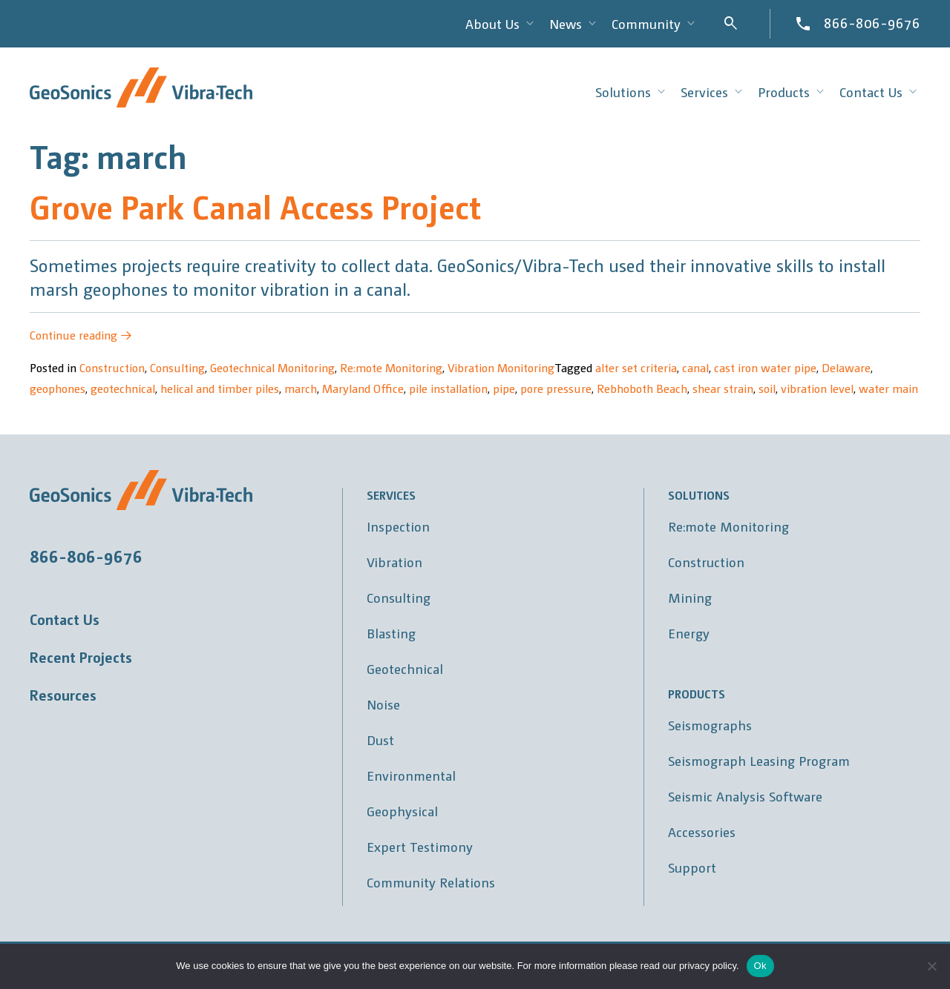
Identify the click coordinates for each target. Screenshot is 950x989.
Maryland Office (363, 388)
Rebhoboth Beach (642, 388)
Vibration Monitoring (501, 367)
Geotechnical (405, 668)
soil (767, 388)
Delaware (846, 367)
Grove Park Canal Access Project (255, 206)
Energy (689, 632)
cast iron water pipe (765, 367)
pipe (504, 388)
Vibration (394, 561)
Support (692, 867)
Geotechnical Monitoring (272, 367)
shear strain (722, 388)
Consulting (177, 367)
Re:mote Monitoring (391, 367)
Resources (63, 694)
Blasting (391, 632)
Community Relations (431, 881)
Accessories (702, 831)
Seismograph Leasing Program (759, 760)
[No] (931, 966)
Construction (112, 367)
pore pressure (556, 388)
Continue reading (81, 335)
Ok (760, 965)
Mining (690, 597)
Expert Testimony (420, 846)
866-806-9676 (872, 22)
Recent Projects (81, 656)
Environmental (411, 775)
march (300, 388)
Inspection (398, 526)
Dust (380, 739)
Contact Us (64, 619)
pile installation (448, 388)
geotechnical (123, 388)
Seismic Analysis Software (745, 795)
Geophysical (402, 810)
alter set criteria (636, 367)
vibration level (817, 388)
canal (695, 367)
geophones (57, 388)
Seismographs (710, 724)
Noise (383, 703)
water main (888, 388)
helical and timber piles (219, 388)
